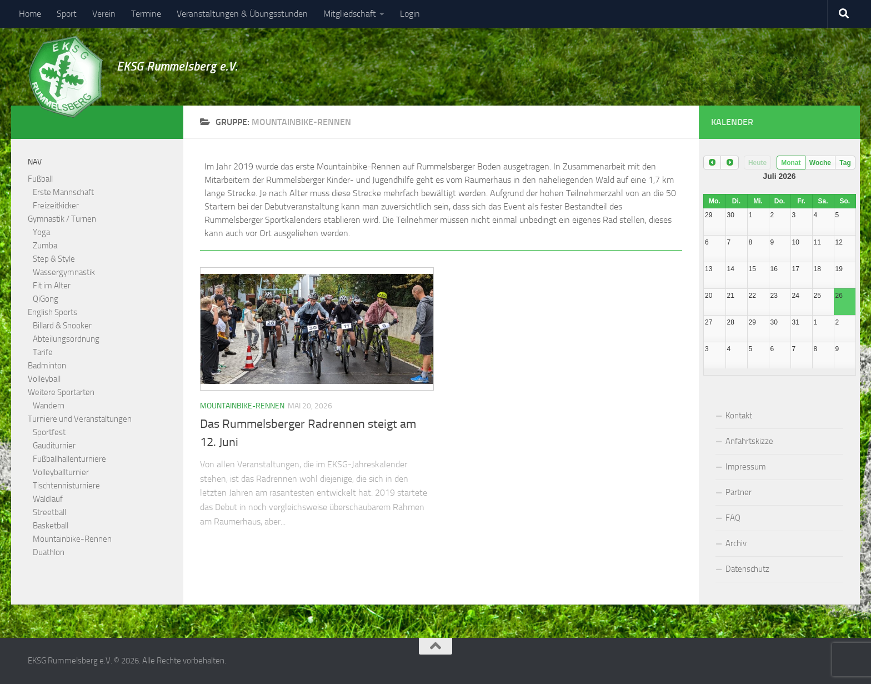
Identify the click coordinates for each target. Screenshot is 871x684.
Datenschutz (747, 569)
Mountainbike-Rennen (242, 406)
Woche (820, 163)
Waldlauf (48, 499)
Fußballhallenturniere (69, 459)
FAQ (732, 518)
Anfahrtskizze (749, 441)
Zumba (45, 246)
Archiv (736, 543)
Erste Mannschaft (63, 192)
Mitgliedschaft (349, 13)
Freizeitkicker (56, 206)
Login (410, 13)
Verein (104, 13)
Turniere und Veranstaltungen (80, 419)
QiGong (45, 299)
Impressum (745, 467)
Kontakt (738, 416)
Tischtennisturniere (66, 486)
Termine (146, 13)
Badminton (47, 366)
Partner (738, 492)
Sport (67, 13)
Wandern (48, 406)
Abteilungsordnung (66, 339)
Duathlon (48, 552)
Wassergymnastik (64, 272)
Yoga (41, 232)
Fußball (40, 179)
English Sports (52, 312)
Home (30, 13)
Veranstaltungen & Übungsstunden (242, 13)
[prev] (712, 162)
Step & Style (54, 259)
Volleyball (44, 379)
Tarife (43, 352)
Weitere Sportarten (61, 392)
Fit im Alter (52, 286)
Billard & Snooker (62, 326)
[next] (729, 162)
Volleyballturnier (61, 472)
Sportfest (49, 432)
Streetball (49, 512)
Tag (844, 163)
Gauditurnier (54, 446)
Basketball (50, 526)
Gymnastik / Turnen (62, 219)
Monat (790, 163)
